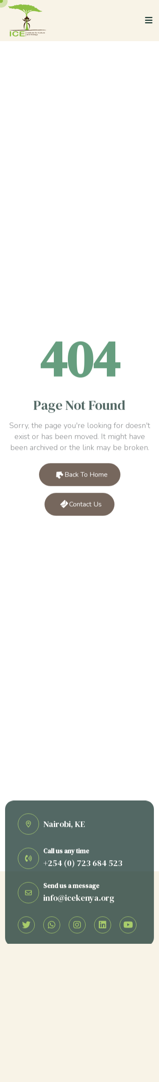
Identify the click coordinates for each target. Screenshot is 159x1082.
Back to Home (80, 475)
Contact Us (80, 505)
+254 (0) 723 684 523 (83, 864)
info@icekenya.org (78, 898)
